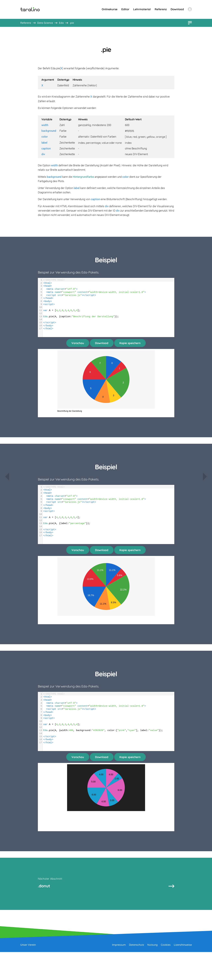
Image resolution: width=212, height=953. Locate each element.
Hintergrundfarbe (83, 176)
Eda (61, 22)
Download (177, 9)
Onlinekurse (109, 9)
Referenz (161, 9)
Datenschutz (136, 945)
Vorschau (77, 343)
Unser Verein (28, 945)
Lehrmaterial (142, 9)
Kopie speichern (130, 343)
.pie (72, 22)
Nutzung (152, 945)
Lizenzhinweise (183, 945)
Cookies (166, 945)
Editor (125, 9)
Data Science (45, 22)
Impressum (119, 945)
